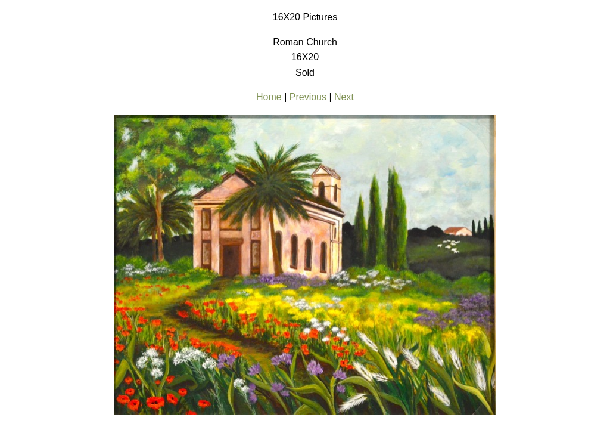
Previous (308, 97)
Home (269, 97)
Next (344, 97)
